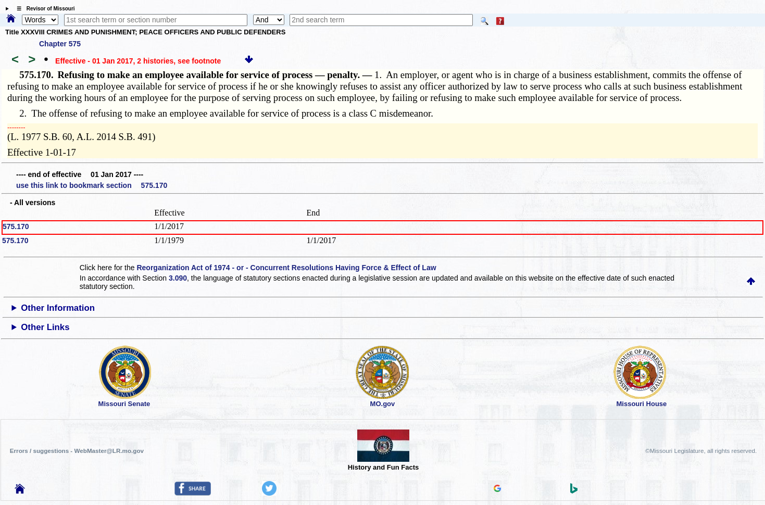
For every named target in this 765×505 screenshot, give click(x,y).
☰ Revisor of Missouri (43, 8)
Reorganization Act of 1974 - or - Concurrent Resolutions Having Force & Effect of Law (286, 267)
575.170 (16, 226)
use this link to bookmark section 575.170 (91, 185)
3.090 (178, 278)
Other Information (58, 308)
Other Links (45, 327)
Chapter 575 (60, 44)
